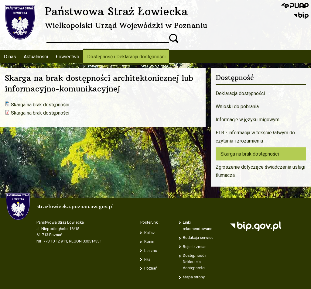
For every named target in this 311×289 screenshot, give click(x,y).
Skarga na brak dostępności (40, 105)
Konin (149, 241)
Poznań (150, 268)
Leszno (150, 250)
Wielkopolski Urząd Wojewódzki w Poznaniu (126, 25)
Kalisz (149, 232)
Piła (147, 259)
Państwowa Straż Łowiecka (116, 11)
